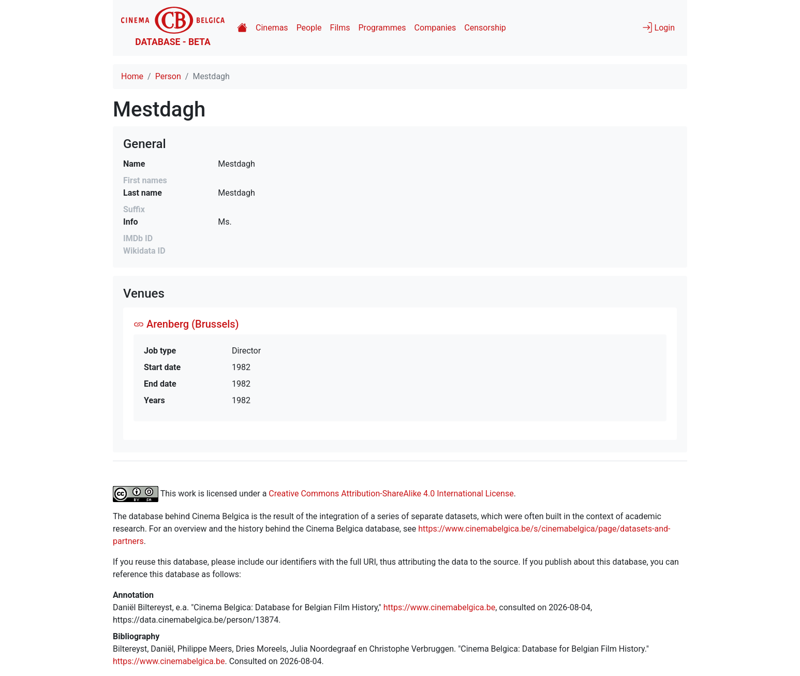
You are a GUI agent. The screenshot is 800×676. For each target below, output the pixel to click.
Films (340, 28)
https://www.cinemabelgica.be (439, 607)
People (309, 28)
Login (658, 27)
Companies (435, 28)
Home (132, 76)
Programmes (382, 28)
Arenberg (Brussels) (186, 324)
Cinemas (272, 28)
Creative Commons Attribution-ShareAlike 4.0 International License (391, 493)
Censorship (485, 28)
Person (168, 76)
